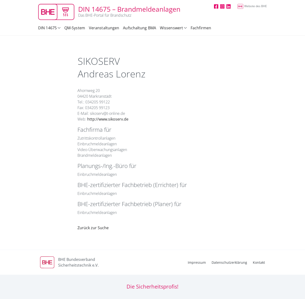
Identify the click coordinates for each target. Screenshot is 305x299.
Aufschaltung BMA (139, 27)
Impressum (197, 262)
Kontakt (259, 262)
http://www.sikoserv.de (107, 119)
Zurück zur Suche (93, 227)
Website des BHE (252, 6)
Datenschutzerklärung (229, 262)
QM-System (74, 27)
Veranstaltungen (104, 27)
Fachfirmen (201, 27)
